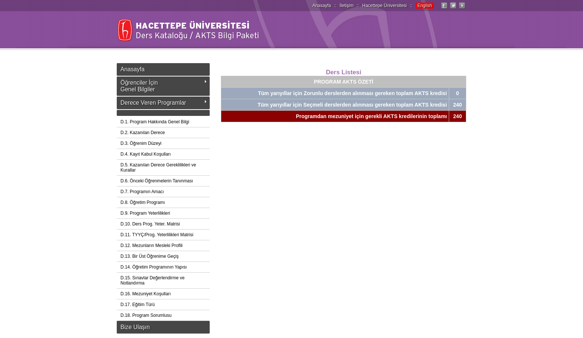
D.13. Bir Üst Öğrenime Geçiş (149, 256)
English (425, 5)
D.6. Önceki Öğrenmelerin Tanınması (156, 180)
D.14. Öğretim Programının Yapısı (153, 267)
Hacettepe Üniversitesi (384, 5)
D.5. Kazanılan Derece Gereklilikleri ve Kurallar (158, 167)
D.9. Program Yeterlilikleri (145, 213)
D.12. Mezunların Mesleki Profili (151, 245)
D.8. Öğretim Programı (142, 202)
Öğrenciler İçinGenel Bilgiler (139, 85)
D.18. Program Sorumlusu (145, 315)
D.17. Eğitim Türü (137, 304)
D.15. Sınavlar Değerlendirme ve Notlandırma (152, 280)
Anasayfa (321, 5)
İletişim (347, 5)
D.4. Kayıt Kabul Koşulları (145, 154)
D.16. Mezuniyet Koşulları (145, 293)
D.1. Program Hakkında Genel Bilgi (154, 121)
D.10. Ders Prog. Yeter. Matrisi (150, 224)
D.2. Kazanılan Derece (142, 132)
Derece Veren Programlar (153, 103)
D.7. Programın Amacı (142, 191)
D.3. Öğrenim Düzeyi (140, 143)
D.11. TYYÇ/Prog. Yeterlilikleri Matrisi (156, 234)
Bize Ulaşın (135, 327)
